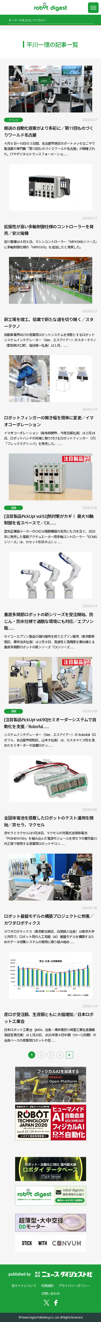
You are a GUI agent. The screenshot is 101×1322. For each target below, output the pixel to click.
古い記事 (69, 1054)
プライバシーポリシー (74, 1285)
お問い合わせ (50, 1293)
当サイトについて (23, 1285)
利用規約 (47, 1285)
